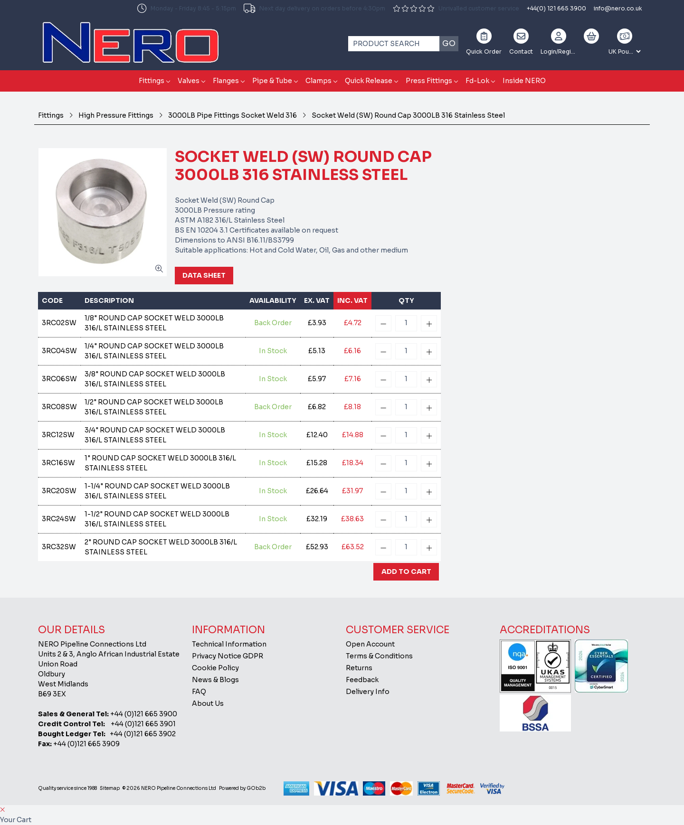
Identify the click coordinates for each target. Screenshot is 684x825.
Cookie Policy (215, 668)
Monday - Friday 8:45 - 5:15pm (186, 8)
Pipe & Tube (272, 80)
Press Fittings (429, 80)
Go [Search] (449, 43)
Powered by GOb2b (242, 788)
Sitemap (110, 788)
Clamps (318, 80)
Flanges (226, 80)
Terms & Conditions (379, 656)
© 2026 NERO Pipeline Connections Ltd (169, 788)
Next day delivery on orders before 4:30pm (314, 8)
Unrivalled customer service (456, 8)
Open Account (370, 644)
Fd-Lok (477, 80)
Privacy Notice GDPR (227, 656)
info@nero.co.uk (618, 8)
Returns (359, 668)
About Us (208, 703)
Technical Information (229, 644)
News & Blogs (215, 679)
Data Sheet (204, 275)
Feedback (362, 679)
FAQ (199, 691)
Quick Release (368, 80)
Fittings (151, 80)
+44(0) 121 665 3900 (556, 8)
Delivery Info (368, 691)
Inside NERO (524, 80)
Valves (189, 80)
